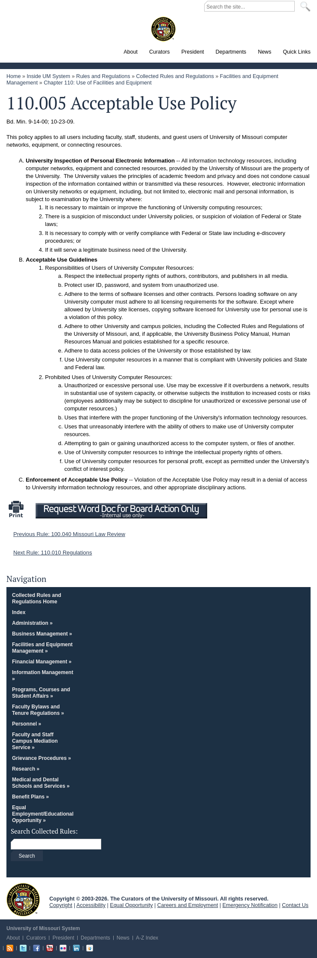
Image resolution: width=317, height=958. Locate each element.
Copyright (60, 905)
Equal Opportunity (131, 905)
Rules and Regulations (103, 76)
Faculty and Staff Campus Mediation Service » (35, 741)
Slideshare (89, 948)
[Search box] (134, 844)
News (123, 938)
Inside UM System (48, 76)
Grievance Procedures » (41, 758)
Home (13, 76)
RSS (9, 948)
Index (18, 612)
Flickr (63, 948)
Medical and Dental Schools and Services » (40, 783)
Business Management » (42, 634)
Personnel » (26, 724)
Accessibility (91, 905)
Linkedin (76, 948)
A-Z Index (147, 938)
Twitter (23, 948)
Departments (95, 938)
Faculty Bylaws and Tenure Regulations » (38, 710)
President (63, 938)
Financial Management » (42, 662)
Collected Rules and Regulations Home (36, 598)
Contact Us (295, 905)
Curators (36, 938)
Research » (25, 769)
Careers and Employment (187, 905)
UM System (23, 899)
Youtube (49, 948)
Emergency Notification (250, 905)
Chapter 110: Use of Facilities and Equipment (98, 83)
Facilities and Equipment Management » (42, 648)
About (13, 938)
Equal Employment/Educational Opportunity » (42, 813)
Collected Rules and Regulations (175, 76)
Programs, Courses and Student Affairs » (41, 693)
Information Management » (42, 675)
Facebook (36, 948)
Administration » (32, 623)
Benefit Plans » (30, 797)
